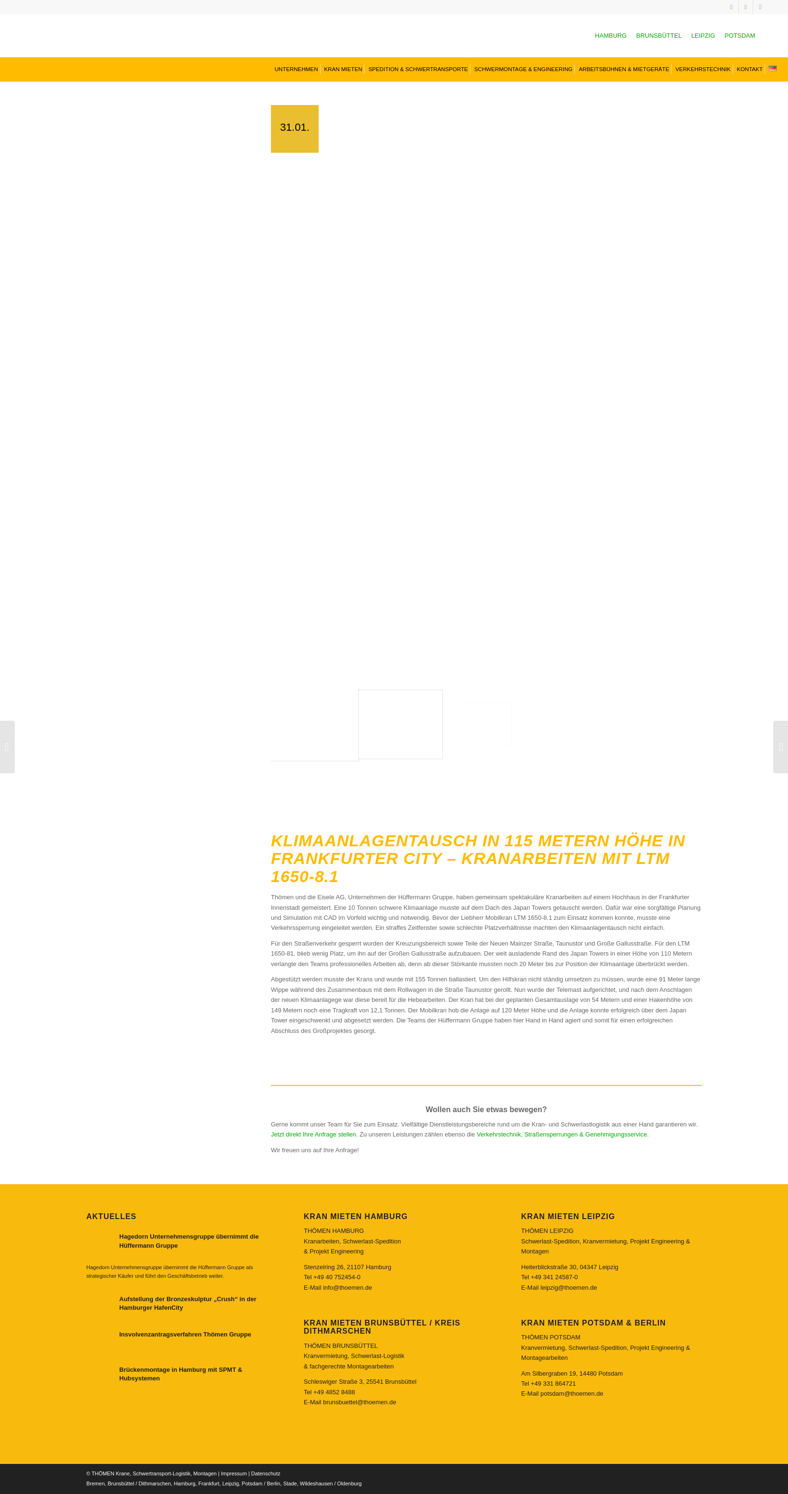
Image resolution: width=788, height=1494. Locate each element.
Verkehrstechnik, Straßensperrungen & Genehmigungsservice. (563, 1134)
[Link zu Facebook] (760, 7)
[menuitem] (295, 69)
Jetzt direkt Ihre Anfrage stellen (313, 1134)
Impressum (234, 1473)
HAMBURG (610, 35)
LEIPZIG (703, 35)
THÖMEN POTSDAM (551, 1337)
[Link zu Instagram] (731, 7)
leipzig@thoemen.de (568, 1287)
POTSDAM (740, 35)
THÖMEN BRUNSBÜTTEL (341, 1345)
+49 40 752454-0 (337, 1277)
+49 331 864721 (553, 1383)
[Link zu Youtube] (746, 7)
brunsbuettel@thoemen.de (359, 1402)
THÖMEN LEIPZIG (547, 1230)
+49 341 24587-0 (554, 1277)
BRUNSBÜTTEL (659, 35)
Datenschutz (265, 1473)
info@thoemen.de (347, 1287)
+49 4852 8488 (334, 1392)
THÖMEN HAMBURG (334, 1230)
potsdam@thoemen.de (571, 1393)
